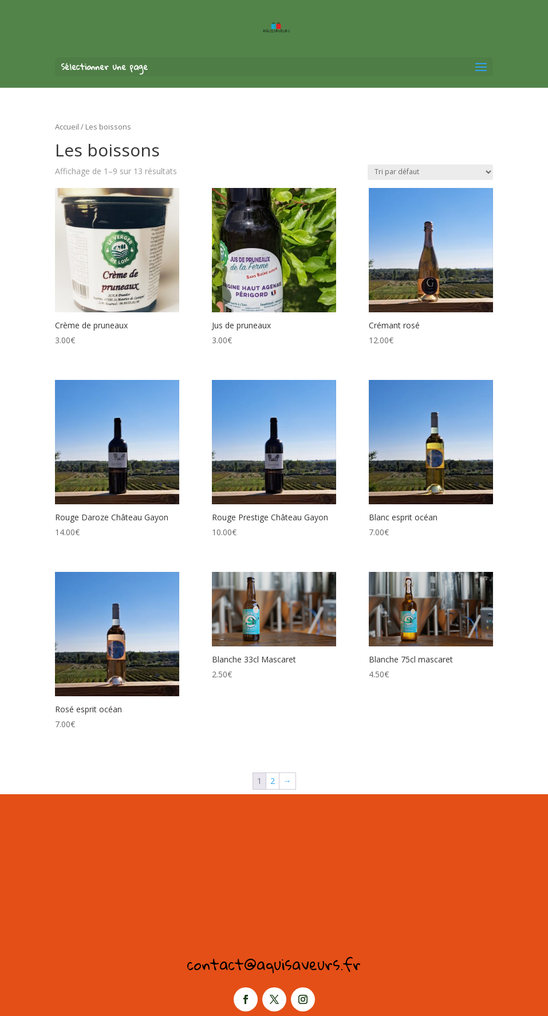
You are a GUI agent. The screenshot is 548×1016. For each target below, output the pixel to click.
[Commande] (430, 172)
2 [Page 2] (272, 780)
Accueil (67, 126)
